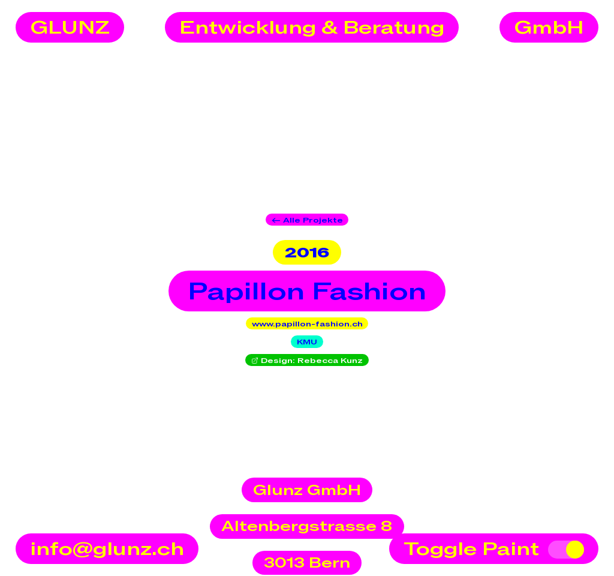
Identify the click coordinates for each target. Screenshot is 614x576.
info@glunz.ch (107, 550)
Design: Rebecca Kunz (307, 360)
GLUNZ (70, 28)
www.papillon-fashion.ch (307, 324)
